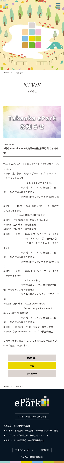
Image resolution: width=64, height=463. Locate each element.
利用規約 (45, 450)
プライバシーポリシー (25, 450)
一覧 (32, 365)
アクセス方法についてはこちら (32, 416)
